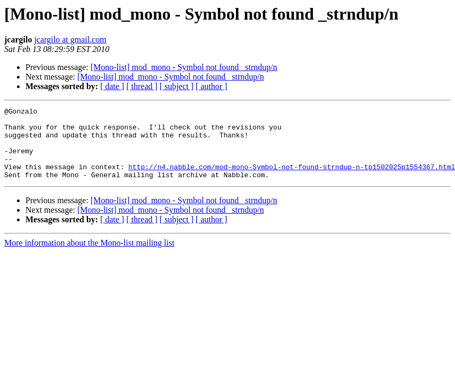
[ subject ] (177, 86)
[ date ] (112, 86)
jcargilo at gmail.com (70, 39)
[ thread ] (142, 86)
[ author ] (212, 86)
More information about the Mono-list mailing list (89, 257)
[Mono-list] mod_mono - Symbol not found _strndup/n (184, 67)
